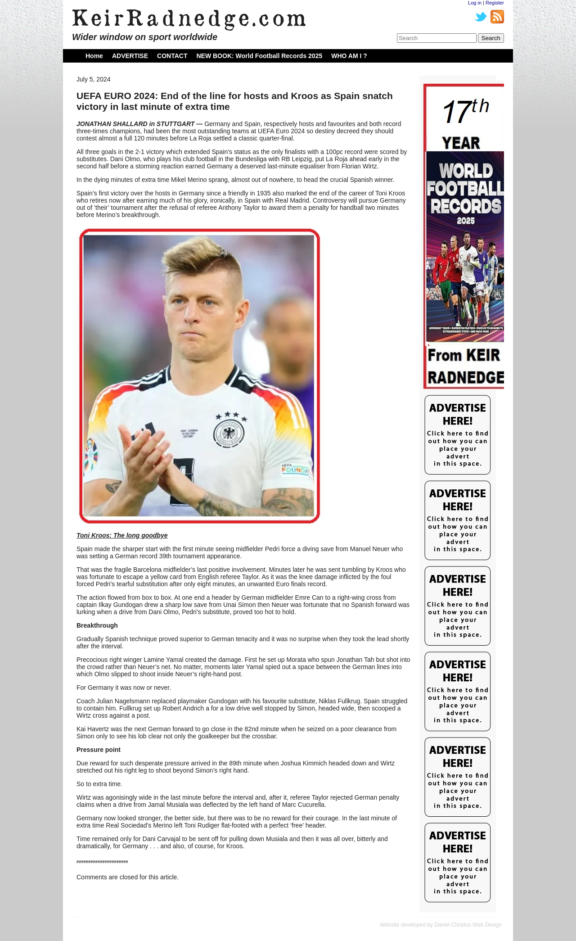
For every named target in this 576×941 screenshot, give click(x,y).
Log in (475, 2)
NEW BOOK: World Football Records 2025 (259, 55)
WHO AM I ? (349, 55)
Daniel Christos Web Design (468, 925)
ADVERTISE (130, 55)
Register (495, 2)
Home (94, 55)
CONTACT (172, 55)
